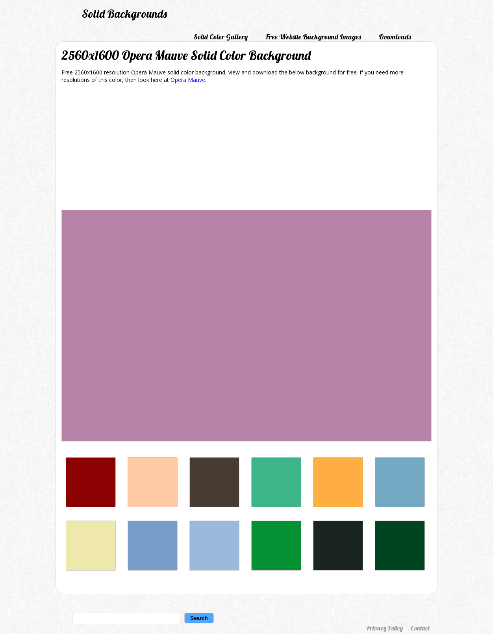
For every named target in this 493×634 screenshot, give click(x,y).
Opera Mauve (188, 79)
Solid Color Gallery (220, 36)
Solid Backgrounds (124, 13)
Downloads (395, 36)
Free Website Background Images (313, 36)
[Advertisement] (246, 148)
